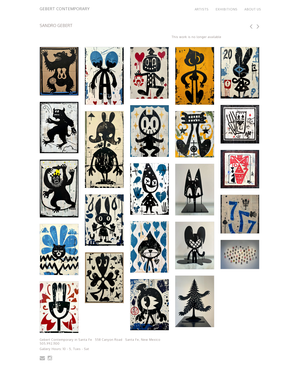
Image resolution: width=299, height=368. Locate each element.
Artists (202, 9)
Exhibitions (226, 9)
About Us (252, 9)
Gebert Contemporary (65, 8)
